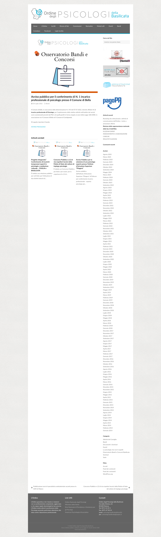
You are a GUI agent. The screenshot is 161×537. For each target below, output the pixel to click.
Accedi (105, 466)
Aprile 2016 (107, 379)
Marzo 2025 (107, 157)
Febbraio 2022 (108, 223)
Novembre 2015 (108, 389)
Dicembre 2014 (108, 405)
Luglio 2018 (107, 313)
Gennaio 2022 (107, 226)
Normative (89, 26)
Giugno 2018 (107, 315)
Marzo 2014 (107, 425)
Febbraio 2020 (108, 274)
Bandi (119, 26)
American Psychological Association (76, 512)
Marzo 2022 (107, 221)
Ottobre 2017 (107, 336)
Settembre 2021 (108, 234)
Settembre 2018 (108, 310)
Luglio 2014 (107, 415)
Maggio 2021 (107, 241)
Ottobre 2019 (107, 285)
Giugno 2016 (107, 374)
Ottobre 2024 (107, 167)
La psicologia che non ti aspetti (113, 450)
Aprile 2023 (107, 195)
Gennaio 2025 (107, 162)
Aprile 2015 (107, 397)
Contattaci (36, 31)
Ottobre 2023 (107, 182)
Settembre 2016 (108, 366)
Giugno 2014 (107, 418)
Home (35, 26)
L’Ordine (44, 26)
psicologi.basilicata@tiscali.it (113, 512)
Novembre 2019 (108, 282)
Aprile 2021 (107, 244)
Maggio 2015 (107, 395)
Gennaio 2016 (107, 384)
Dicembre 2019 (108, 280)
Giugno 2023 (107, 190)
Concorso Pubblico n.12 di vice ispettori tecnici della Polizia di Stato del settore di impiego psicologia (64, 163)
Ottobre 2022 (107, 210)
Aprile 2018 (107, 320)
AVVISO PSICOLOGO (38, 127)
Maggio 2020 (107, 267)
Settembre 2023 (108, 185)
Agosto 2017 (107, 341)
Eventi (111, 26)
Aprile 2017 (107, 349)
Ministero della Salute (72, 504)
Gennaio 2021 (107, 249)
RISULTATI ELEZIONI (110, 139)
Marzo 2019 (107, 295)
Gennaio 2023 (107, 203)
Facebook (47, 31)
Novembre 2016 (108, 361)
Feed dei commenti (109, 471)
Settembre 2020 (108, 259)
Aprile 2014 (107, 423)
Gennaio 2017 (107, 356)
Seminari (106, 455)
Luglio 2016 (107, 372)
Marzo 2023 (107, 198)
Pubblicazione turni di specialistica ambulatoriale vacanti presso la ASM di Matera (54, 487)
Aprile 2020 (107, 269)
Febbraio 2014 (108, 428)
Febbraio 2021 (108, 246)
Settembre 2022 (108, 213)
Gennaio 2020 (107, 277)
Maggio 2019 (107, 290)
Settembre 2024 (108, 170)
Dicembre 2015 (108, 387)
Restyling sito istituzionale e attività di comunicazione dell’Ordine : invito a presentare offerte (115, 121)
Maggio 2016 (107, 377)
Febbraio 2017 (108, 354)
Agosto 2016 (107, 369)
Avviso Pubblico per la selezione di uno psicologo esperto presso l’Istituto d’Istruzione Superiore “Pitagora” (85, 164)
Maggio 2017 (107, 346)
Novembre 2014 (108, 407)
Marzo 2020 (107, 272)
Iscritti (53, 26)
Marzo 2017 (107, 351)
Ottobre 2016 (107, 364)
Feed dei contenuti (109, 469)
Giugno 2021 (107, 239)
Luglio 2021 (107, 236)
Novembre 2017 (108, 333)
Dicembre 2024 (108, 164)
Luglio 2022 (107, 216)
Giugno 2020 (107, 264)
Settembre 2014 (108, 410)
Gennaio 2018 (107, 328)
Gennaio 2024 (107, 180)
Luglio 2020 (107, 262)
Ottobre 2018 (107, 308)
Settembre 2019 (108, 287)
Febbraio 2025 (108, 159)
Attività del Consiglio (110, 439)
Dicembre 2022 (108, 205)
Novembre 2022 (108, 208)
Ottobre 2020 (107, 257)
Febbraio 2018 (108, 326)
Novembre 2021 (108, 228)
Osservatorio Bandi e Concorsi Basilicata (116, 452)
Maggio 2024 (107, 172)
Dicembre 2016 (108, 359)
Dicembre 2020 (108, 251)
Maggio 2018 (107, 318)
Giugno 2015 (107, 392)
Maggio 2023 (107, 193)
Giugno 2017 (107, 343)
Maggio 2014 (107, 420)
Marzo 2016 (107, 382)
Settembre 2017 (108, 338)
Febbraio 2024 (108, 177)
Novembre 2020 (108, 254)
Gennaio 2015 (107, 402)
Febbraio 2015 (108, 400)
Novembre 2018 (108, 305)
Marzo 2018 (107, 323)
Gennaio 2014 (107, 430)
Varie (104, 457)
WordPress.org (108, 474)
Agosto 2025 (107, 154)
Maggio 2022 (107, 218)
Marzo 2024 (107, 175)
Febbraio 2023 (108, 200)
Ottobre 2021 (107, 231)
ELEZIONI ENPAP (109, 131)
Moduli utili (100, 26)
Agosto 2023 (107, 187)
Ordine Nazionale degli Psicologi (75, 502)
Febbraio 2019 (108, 297)
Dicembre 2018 (108, 303)
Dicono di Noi (64, 26)
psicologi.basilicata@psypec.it (112, 514)
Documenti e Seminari (110, 444)
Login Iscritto (59, 31)
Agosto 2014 (107, 412)
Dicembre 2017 (108, 331)
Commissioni (77, 26)
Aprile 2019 (107, 292)
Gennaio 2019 (107, 300)
